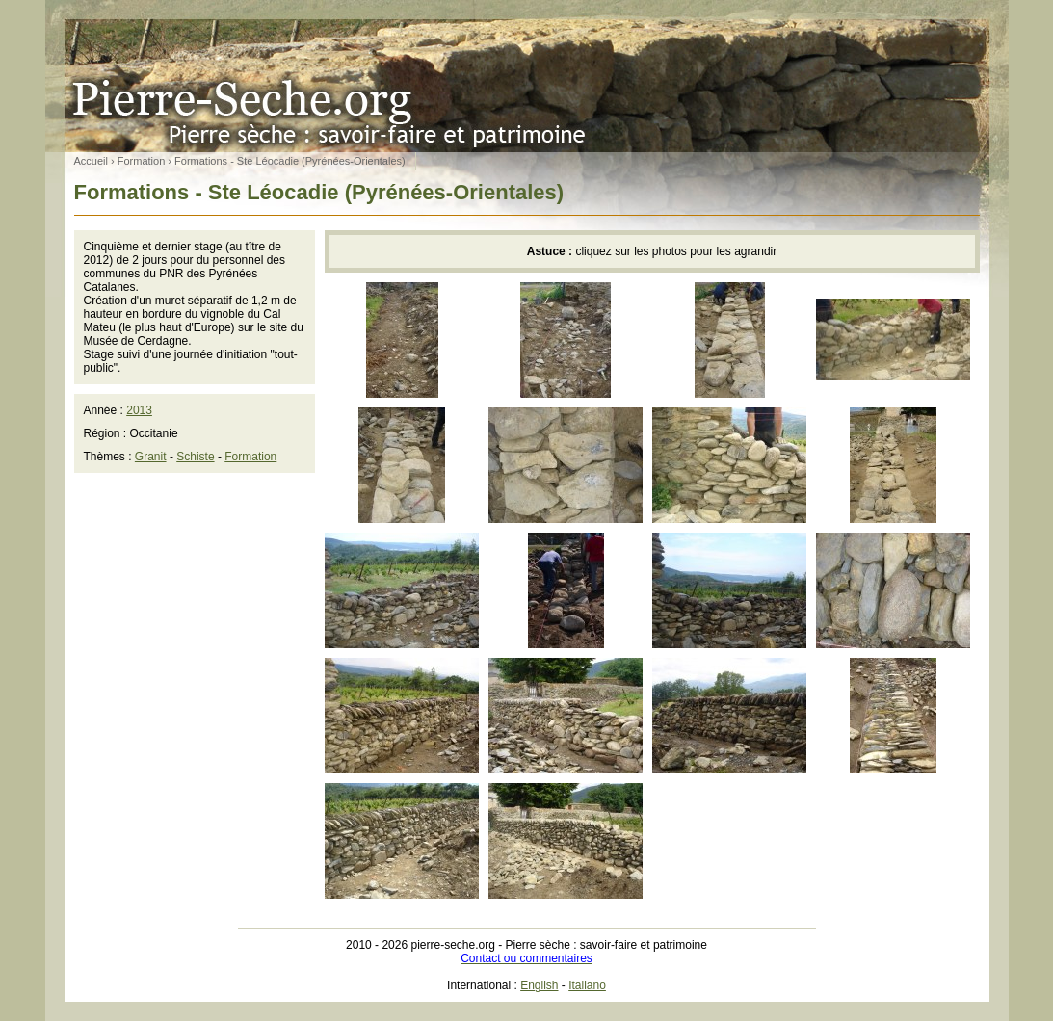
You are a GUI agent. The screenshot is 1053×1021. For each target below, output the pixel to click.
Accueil (91, 161)
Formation (142, 161)
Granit (151, 456)
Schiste (195, 456)
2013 (139, 410)
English (539, 985)
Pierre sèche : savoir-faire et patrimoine (527, 85)
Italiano (587, 985)
